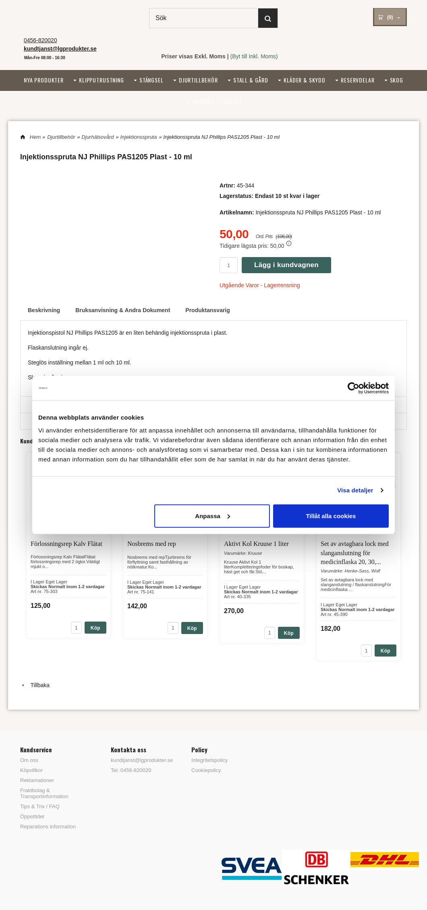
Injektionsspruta (138, 137)
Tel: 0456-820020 (131, 770)
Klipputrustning (101, 80)
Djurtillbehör (198, 80)
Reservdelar (357, 80)
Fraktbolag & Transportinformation (44, 793)
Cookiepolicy (206, 770)
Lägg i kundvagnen (286, 265)
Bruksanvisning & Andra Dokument (122, 310)
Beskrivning (44, 310)
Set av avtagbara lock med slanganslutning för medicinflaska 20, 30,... (355, 552)
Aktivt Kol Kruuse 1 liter (256, 543)
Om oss (29, 760)
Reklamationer (37, 780)
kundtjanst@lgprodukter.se (139, 760)
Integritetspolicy (209, 760)
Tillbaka (35, 685)
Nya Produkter (44, 80)
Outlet (232, 101)
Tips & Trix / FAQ (40, 806)
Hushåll (204, 101)
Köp (95, 628)
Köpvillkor (31, 770)
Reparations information (48, 827)
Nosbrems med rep (151, 543)
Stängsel (151, 80)
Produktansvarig (207, 310)
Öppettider (32, 816)
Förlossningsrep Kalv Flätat (66, 543)
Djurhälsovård (97, 137)
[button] (289, 243)
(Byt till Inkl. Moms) (254, 56)
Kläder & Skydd (304, 80)
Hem (35, 137)
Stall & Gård (250, 80)
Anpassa (212, 515)
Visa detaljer (355, 490)
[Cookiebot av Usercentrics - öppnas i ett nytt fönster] (353, 388)
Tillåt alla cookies (331, 515)
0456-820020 (40, 40)
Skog (396, 80)
